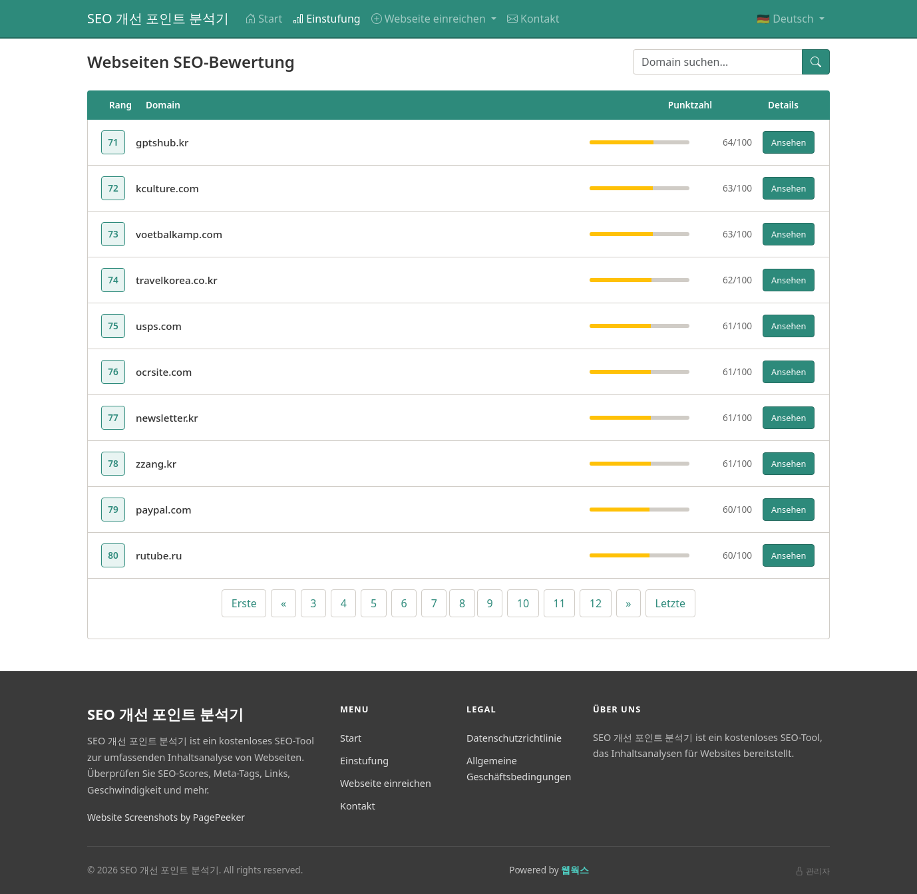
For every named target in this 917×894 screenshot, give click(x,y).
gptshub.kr (162, 142)
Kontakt (533, 18)
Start (263, 18)
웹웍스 (575, 869)
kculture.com (167, 188)
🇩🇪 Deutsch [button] (787, 18)
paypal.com (164, 509)
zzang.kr (156, 463)
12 (596, 603)
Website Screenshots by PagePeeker (166, 817)
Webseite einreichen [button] (429, 18)
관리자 (812, 871)
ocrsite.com (164, 371)
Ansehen (788, 142)
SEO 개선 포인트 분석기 (158, 18)
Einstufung (326, 18)
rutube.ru (159, 555)
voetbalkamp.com (179, 234)
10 (523, 603)
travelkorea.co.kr (177, 280)
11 (559, 603)
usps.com (159, 326)
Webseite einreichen (385, 783)
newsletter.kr (167, 417)
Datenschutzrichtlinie (514, 738)
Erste (244, 603)
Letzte (670, 603)
